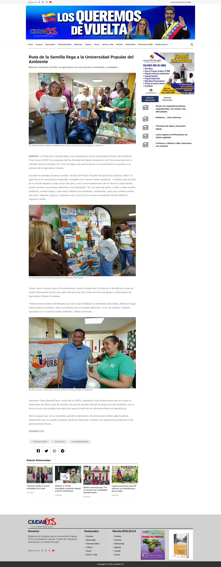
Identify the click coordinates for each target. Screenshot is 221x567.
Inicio (30, 44)
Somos (117, 554)
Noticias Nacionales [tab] (167, 99)
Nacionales (50, 44)
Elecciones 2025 (145, 44)
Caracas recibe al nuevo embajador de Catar (38, 487)
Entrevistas (131, 44)
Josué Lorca (60, 442)
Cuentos (117, 540)
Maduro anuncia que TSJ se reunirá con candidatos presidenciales (95, 490)
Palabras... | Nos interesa (168, 117)
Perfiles (119, 44)
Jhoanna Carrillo (40, 442)
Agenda (117, 547)
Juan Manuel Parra (80, 442)
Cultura (88, 44)
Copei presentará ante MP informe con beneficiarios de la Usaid (124, 488)
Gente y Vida (107, 44)
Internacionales (65, 44)
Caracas (39, 44)
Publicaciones (161, 44)
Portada (117, 536)
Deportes (78, 44)
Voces (97, 44)
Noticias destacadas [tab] (150, 99)
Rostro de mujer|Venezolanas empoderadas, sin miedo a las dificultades (171, 109)
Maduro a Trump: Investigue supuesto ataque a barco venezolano (68, 488)
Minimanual (119, 543)
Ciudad (117, 551)
